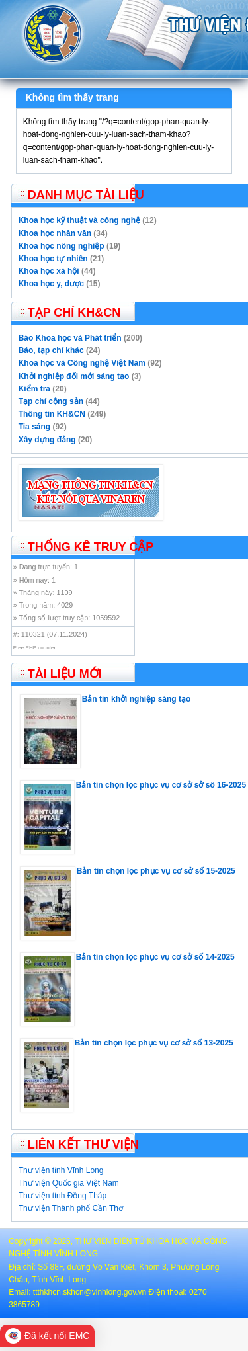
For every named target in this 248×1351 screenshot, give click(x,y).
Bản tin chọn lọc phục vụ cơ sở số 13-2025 (154, 1042)
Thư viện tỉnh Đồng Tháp (63, 1195)
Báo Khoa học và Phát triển (70, 338)
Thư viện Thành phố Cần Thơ (71, 1208)
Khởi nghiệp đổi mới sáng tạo (74, 376)
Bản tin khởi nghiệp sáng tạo (136, 699)
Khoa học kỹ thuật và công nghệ (79, 220)
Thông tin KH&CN (52, 414)
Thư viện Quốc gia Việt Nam (69, 1183)
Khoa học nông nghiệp (61, 246)
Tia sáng (34, 426)
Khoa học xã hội (49, 271)
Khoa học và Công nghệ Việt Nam (82, 363)
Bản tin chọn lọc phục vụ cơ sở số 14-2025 (155, 957)
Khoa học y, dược (51, 283)
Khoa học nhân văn (55, 233)
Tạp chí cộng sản (51, 401)
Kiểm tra (34, 388)
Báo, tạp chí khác (51, 350)
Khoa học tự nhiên (53, 258)
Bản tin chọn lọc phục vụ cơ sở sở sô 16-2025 (161, 785)
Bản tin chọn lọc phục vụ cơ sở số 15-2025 (156, 871)
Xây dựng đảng (47, 439)
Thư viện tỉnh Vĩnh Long (61, 1170)
